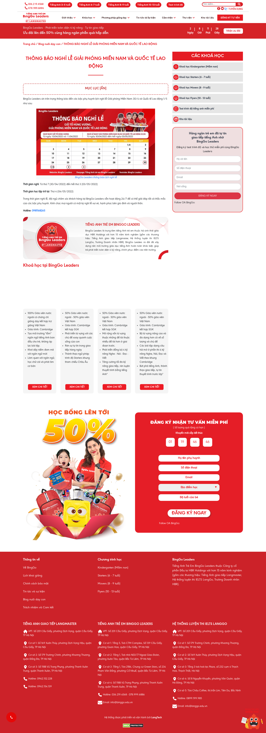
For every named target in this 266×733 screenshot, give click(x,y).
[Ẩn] (103, 88)
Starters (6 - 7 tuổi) (109, 575)
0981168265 (38, 210)
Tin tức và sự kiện (34, 591)
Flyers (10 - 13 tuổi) (109, 591)
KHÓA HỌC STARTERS (77, 294)
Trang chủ (29, 44)
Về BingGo (29, 567)
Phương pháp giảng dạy (115, 17)
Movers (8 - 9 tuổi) (109, 583)
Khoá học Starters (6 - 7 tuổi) (192, 77)
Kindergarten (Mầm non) (113, 567)
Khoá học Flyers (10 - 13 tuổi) (192, 98)
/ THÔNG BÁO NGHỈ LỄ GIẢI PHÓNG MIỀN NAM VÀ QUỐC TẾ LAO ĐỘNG (109, 44)
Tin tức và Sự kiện (146, 17)
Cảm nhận (169, 17)
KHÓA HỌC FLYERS (152, 294)
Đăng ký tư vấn (230, 17)
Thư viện (188, 17)
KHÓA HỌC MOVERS (114, 294)
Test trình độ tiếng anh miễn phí (193, 108)
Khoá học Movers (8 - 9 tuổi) (191, 87)
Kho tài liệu (207, 17)
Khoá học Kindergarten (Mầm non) (195, 66)
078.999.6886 (36, 8)
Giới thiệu (68, 17)
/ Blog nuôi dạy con (48, 44)
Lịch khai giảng (32, 575)
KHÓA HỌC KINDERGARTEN (40, 294)
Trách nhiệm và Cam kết (38, 607)
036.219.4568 (36, 4)
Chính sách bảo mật (35, 583)
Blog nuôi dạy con (34, 599)
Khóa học (88, 17)
